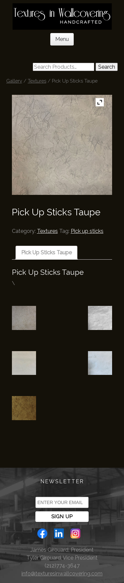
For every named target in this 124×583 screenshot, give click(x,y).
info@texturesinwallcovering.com (62, 573)
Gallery (14, 81)
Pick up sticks (87, 231)
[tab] (46, 253)
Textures (37, 81)
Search (106, 67)
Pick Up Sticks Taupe (46, 252)
